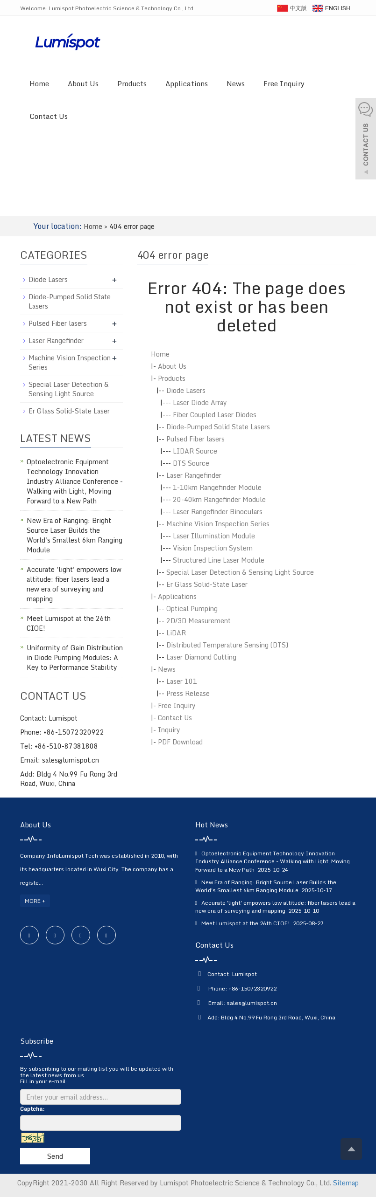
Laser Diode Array (200, 402)
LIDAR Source (195, 451)
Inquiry (169, 729)
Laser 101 (181, 681)
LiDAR (176, 632)
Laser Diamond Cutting (201, 657)
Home (39, 83)
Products (132, 83)
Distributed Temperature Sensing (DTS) (227, 645)
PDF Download (180, 741)
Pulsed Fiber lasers (195, 438)
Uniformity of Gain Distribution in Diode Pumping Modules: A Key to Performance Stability (75, 657)
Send (55, 1156)
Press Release (188, 693)
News (236, 83)
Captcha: (32, 1109)
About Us (83, 83)
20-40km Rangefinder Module (219, 499)
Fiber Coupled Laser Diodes (214, 414)
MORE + (35, 900)
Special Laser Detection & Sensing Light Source (240, 572)
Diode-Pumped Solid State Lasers (218, 426)
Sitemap (346, 1182)
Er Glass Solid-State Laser (207, 584)
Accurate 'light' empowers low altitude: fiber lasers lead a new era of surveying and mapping (74, 584)
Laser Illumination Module (214, 535)
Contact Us (48, 116)
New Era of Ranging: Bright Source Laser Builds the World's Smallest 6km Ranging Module (74, 535)
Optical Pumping (192, 608)
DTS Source (191, 463)
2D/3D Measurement (198, 620)
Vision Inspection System (213, 548)
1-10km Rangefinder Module (217, 487)
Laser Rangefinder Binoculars (217, 511)
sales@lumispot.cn (252, 1002)
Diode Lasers (186, 390)
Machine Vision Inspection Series (218, 523)
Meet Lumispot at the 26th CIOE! (69, 623)
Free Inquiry (284, 83)
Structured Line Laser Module (218, 560)
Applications (186, 83)
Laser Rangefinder (193, 475)
